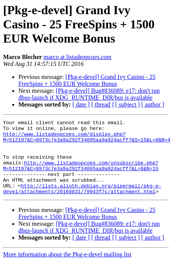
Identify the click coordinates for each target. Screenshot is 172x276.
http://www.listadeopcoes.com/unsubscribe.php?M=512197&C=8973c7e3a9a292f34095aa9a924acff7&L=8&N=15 (81, 175)
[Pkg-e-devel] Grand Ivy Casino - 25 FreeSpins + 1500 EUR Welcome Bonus (87, 80)
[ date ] (81, 104)
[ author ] (152, 104)
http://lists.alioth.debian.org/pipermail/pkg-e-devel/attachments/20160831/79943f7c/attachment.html (82, 203)
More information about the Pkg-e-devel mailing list (67, 269)
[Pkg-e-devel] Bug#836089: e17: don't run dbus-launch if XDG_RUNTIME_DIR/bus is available (89, 94)
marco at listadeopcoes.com (77, 57)
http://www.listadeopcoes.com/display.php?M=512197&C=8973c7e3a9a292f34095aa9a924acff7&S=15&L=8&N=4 (86, 141)
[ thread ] (102, 104)
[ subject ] (127, 104)
